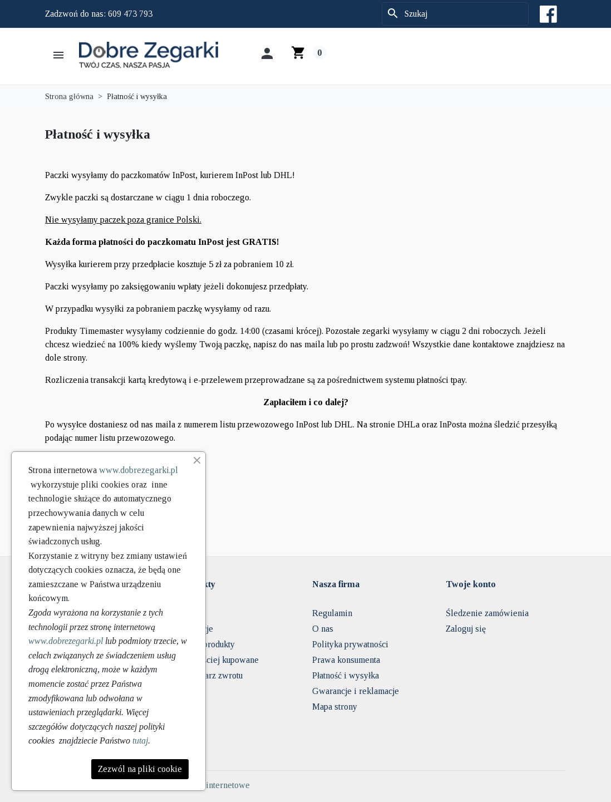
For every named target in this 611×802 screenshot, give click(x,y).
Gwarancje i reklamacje (355, 691)
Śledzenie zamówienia (487, 613)
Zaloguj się (466, 628)
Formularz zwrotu (211, 675)
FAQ (187, 613)
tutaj (140, 740)
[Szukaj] (455, 14)
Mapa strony (334, 706)
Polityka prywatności (350, 644)
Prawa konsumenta (346, 660)
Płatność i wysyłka (345, 675)
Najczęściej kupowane (219, 660)
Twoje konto (471, 584)
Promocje (196, 628)
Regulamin (332, 613)
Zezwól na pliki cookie (140, 769)
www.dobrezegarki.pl (138, 470)
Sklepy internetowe (214, 785)
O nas (322, 628)
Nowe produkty (207, 644)
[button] (60, 55)
